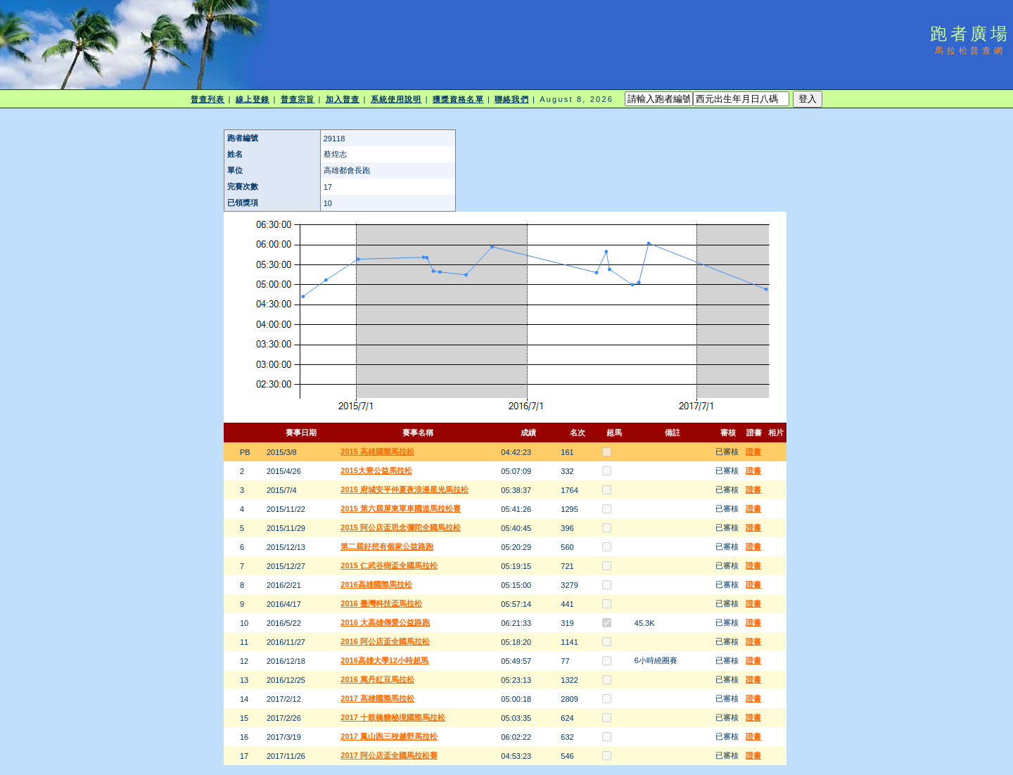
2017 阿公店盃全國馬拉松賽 (389, 755)
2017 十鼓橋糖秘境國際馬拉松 (392, 717)
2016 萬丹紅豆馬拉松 (377, 679)
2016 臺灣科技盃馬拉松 (381, 603)
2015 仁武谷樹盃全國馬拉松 (389, 565)
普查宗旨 (297, 99)
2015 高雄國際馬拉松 (377, 451)
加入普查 (342, 99)
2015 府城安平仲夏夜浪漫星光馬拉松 (404, 489)
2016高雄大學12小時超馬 (384, 660)
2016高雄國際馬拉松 (376, 584)
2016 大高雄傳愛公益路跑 (385, 622)
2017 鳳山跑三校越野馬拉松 (389, 736)
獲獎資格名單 (458, 99)
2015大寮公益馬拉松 (376, 470)
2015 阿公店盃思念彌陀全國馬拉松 (400, 527)
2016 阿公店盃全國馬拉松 (385, 641)
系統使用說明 (396, 99)
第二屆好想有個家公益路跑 (386, 546)
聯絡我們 (511, 99)
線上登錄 (252, 99)
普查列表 (207, 99)
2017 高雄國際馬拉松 (377, 698)
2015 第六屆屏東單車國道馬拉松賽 (400, 508)
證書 (753, 451)
